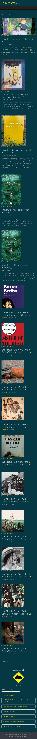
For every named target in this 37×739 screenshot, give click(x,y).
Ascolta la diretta (18, 670)
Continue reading (6, 169)
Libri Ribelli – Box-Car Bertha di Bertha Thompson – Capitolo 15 (16, 649)
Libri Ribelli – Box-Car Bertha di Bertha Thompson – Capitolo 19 (16, 500)
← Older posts (5, 661)
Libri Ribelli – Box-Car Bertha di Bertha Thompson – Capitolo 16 (16, 612)
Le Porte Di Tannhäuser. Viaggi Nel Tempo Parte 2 (17, 706)
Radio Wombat (10, 2)
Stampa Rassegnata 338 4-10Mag (12, 726)
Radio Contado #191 (8, 711)
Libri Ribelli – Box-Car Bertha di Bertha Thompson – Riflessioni (16, 313)
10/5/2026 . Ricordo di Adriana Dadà (13, 721)
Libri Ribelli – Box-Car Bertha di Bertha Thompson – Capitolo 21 (16, 425)
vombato (5, 317)
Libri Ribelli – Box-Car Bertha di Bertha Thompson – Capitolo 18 (16, 537)
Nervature (9, 35)
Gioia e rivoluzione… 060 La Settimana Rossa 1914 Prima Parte (17, 700)
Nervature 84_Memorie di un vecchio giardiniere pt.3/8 (15, 95)
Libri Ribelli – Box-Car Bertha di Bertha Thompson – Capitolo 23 (16, 351)
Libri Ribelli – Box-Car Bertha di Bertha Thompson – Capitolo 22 (16, 388)
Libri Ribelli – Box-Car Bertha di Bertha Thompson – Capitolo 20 (16, 463)
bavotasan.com (24, 736)
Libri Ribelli (10, 309)
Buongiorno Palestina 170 (10, 716)
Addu (4, 44)
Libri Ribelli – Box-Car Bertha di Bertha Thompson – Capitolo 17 (16, 575)
